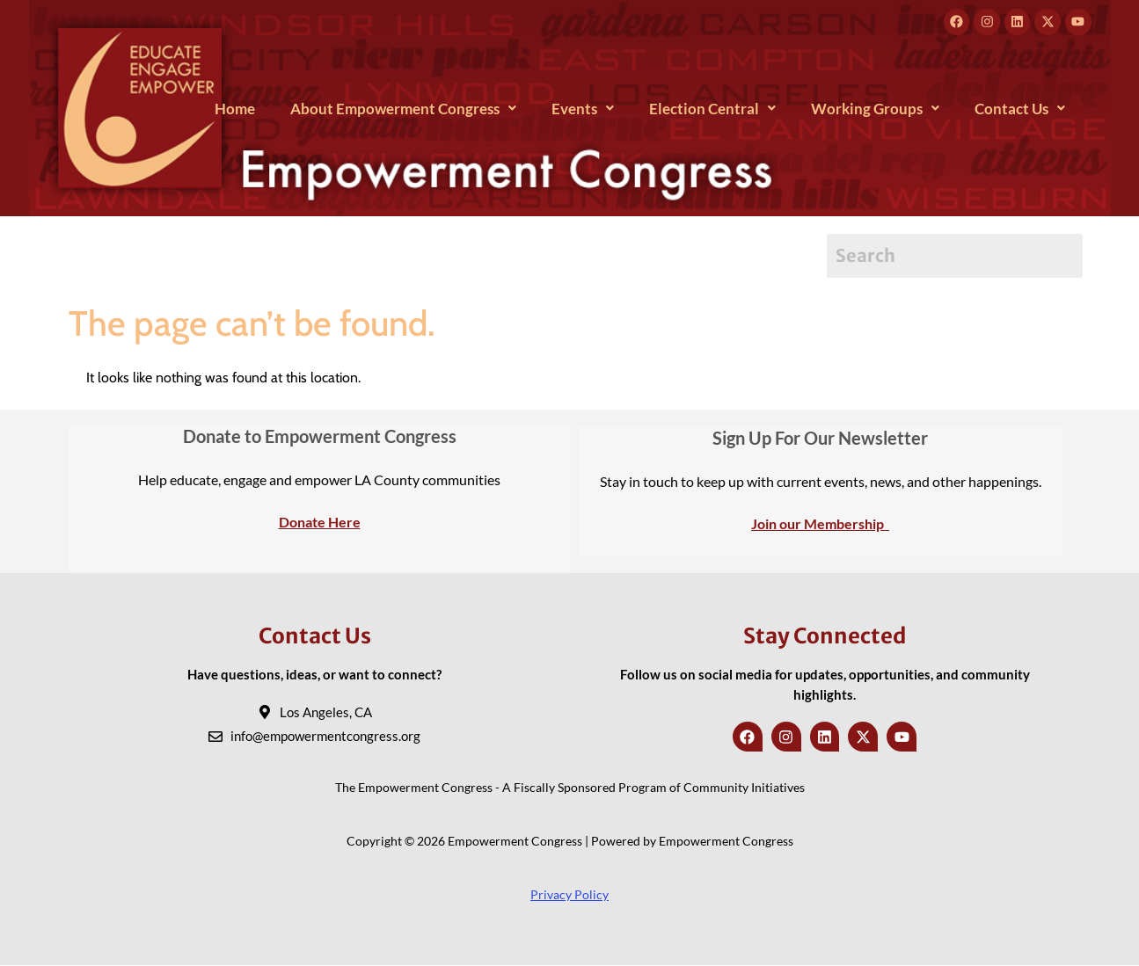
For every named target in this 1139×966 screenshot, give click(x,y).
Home (235, 108)
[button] (403, 109)
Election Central (712, 108)
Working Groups (875, 108)
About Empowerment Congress (403, 108)
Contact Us (1020, 108)
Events (582, 108)
